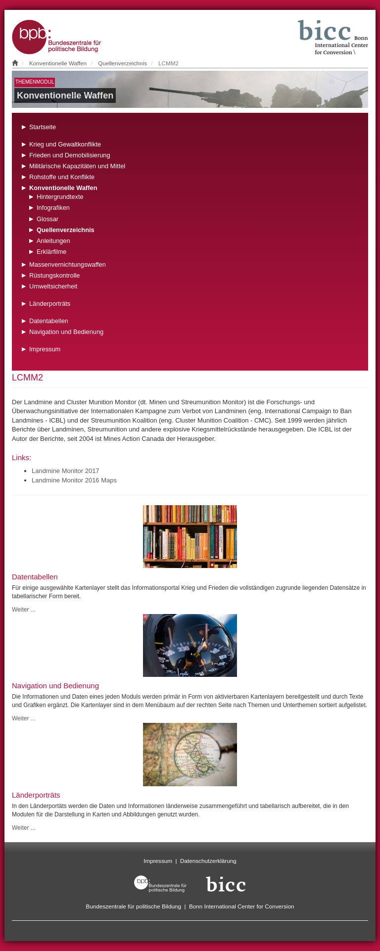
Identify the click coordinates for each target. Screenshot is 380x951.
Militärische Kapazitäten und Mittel (77, 166)
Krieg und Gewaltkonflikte (65, 144)
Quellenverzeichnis (122, 63)
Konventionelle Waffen (58, 63)
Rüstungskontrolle (54, 275)
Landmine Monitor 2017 (65, 471)
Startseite (42, 127)
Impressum (44, 349)
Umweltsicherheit (53, 286)
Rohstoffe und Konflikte (62, 177)
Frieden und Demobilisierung (69, 155)
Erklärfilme (51, 251)
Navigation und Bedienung (66, 331)
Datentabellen (48, 321)
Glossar (47, 219)
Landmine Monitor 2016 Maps (74, 480)
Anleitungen (53, 240)
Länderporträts (49, 303)
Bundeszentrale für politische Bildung (133, 906)
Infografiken (53, 207)
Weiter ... (24, 609)
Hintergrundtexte (60, 196)
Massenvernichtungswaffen (67, 264)
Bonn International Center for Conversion (241, 906)
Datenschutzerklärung (208, 860)
